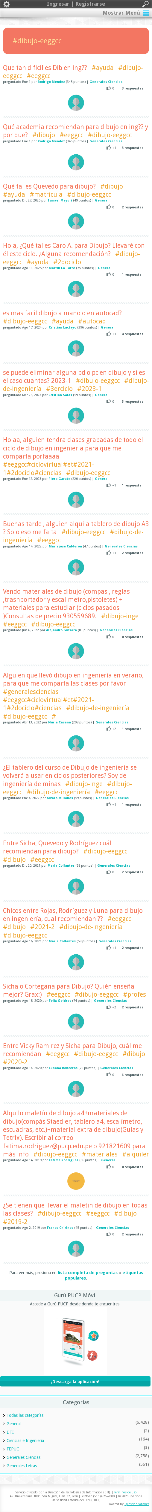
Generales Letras (22, 1465)
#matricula (46, 194)
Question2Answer (136, 1504)
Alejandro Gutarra (61, 630)
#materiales (100, 1154)
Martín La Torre (62, 268)
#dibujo (43, 135)
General (102, 200)
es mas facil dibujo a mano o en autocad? (62, 313)
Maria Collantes (61, 866)
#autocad (92, 321)
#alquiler (135, 1154)
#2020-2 (15, 1062)
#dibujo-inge (120, 616)
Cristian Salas (60, 395)
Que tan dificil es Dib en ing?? (45, 67)
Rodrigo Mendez (51, 82)
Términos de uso (125, 1492)
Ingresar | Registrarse (76, 4)
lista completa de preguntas (88, 1272)
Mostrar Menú (121, 13)
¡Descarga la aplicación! (75, 1381)
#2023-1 (89, 388)
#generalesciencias (31, 691)
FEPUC (13, 1449)
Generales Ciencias (105, 82)
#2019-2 (15, 1222)
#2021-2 (42, 927)
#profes (134, 994)
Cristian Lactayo (62, 327)
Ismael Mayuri (60, 200)
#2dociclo (67, 262)
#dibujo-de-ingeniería (98, 708)
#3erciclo (59, 388)
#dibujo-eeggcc (110, 135)
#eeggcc (38, 76)
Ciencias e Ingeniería (25, 1440)
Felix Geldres (60, 1001)
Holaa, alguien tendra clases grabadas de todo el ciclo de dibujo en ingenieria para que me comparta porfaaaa (73, 448)
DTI (10, 1432)
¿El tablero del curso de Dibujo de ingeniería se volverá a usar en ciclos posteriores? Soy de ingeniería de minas (70, 776)
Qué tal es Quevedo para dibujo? (49, 186)
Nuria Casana (59, 722)
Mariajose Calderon (65, 546)
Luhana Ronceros (63, 1068)
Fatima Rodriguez (63, 1160)
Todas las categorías (25, 1415)
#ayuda (103, 67)
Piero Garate (59, 479)
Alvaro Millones (60, 798)
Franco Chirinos (60, 1228)
